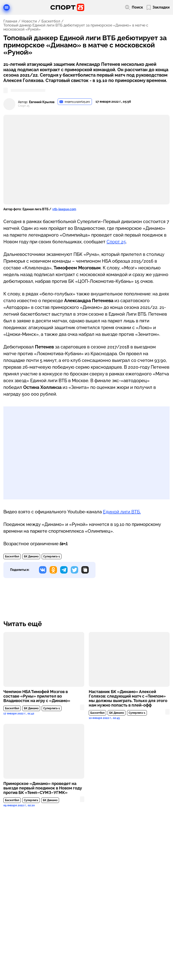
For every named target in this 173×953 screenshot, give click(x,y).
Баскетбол (50, 21)
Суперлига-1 (51, 556)
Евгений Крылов (42, 102)
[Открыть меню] (6, 7)
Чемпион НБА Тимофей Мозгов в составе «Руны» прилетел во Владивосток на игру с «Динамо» (36, 696)
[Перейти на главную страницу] (67, 7)
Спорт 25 (116, 241)
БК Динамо (31, 556)
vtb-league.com (64, 209)
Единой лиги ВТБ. (122, 511)
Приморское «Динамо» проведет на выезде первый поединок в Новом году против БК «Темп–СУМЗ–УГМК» (42, 788)
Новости (29, 21)
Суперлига (31, 800)
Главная (10, 21)
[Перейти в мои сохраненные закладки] (158, 7)
